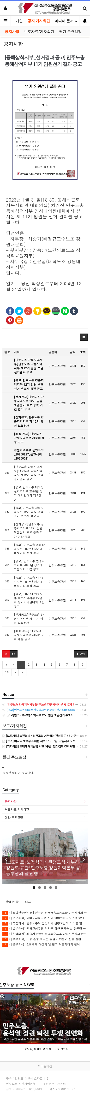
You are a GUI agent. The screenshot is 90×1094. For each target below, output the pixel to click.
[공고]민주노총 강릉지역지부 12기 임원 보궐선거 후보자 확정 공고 (29, 384)
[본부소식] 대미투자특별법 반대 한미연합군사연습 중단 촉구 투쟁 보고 (45, 918)
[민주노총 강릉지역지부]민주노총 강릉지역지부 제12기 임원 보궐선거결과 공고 (28, 366)
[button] (84, 337)
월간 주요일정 (70, 32)
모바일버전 (45, 1066)
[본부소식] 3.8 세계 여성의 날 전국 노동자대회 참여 (41, 944)
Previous (6, 859)
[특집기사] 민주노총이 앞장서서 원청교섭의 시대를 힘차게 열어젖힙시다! (45, 923)
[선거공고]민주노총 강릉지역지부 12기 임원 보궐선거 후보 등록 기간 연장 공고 (29, 403)
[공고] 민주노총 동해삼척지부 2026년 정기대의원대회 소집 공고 (29, 549)
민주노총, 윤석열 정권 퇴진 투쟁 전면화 (45, 1048)
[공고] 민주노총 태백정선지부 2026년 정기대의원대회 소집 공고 (29, 581)
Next (84, 859)
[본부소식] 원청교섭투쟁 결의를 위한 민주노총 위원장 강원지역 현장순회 (45, 928)
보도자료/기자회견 (39, 32)
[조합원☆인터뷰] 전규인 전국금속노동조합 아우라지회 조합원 (45, 912)
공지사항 (12, 32)
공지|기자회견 (39, 21)
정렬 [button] (81, 654)
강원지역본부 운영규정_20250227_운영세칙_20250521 (29, 454)
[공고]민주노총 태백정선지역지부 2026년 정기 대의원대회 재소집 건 (29, 493)
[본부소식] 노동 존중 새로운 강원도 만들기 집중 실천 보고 (45, 939)
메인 (19, 21)
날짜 (72, 352)
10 (7, 672)
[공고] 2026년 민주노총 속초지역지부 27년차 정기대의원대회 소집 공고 (29, 600)
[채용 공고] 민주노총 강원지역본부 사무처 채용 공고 (29, 438)
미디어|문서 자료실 (70, 21)
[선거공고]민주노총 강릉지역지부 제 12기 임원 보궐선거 (29, 421)
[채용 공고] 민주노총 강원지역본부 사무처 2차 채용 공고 (28, 635)
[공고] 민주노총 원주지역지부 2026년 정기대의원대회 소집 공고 (29, 565)
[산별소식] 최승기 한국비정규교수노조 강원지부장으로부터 (45, 934)
